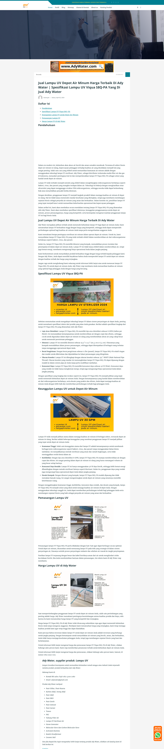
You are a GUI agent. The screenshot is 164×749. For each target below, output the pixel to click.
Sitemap (71, 7)
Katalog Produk (106, 7)
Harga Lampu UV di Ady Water (53, 121)
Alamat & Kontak (82, 7)
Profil (57, 7)
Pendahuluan (47, 108)
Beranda (38, 74)
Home (50, 7)
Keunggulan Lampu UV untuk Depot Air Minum (60, 115)
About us (94, 7)
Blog (63, 7)
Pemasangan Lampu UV (51, 118)
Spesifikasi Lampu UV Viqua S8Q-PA (56, 112)
